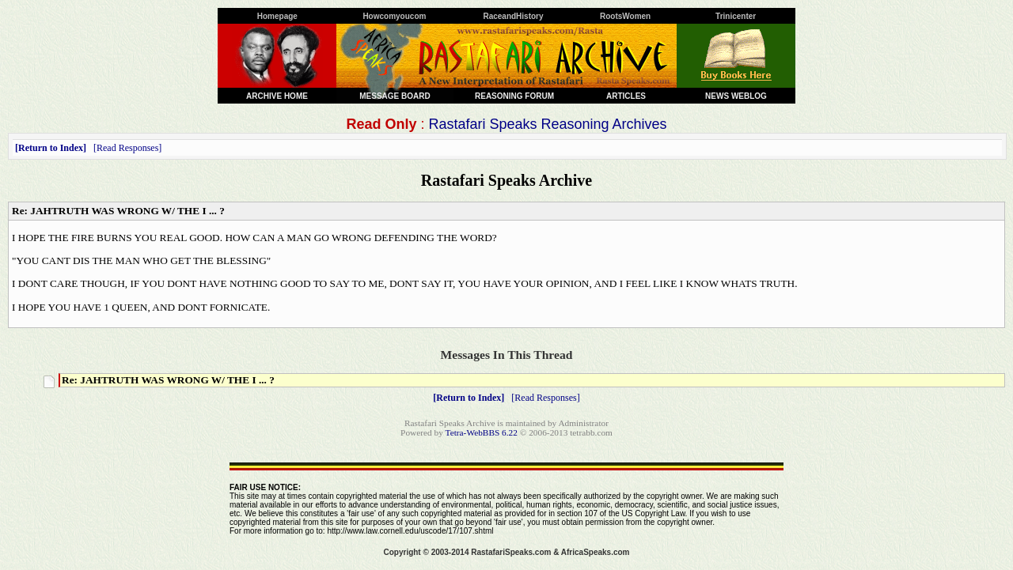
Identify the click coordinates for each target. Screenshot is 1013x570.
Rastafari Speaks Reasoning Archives (547, 124)
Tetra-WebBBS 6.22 (482, 432)
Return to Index (50, 147)
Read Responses (127, 147)
